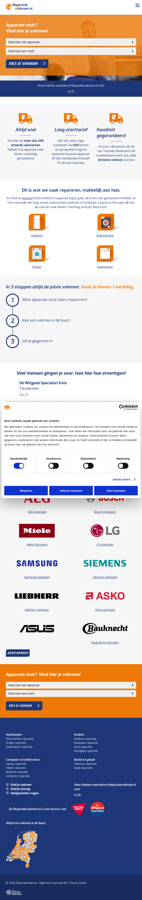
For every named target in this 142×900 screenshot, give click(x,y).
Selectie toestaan (71, 490)
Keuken (79, 735)
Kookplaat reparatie (86, 743)
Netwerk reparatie (17, 772)
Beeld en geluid (84, 760)
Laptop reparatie (16, 764)
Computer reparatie (18, 776)
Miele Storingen (37, 545)
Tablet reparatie (16, 768)
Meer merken (17, 653)
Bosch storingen (105, 512)
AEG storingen (37, 512)
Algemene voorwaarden (53, 883)
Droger (37, 257)
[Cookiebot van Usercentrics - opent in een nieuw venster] (122, 407)
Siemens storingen (105, 577)
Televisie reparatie (85, 764)
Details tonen (121, 479)
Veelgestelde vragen (24, 793)
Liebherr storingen (37, 610)
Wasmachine (105, 226)
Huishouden (14, 735)
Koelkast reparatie (85, 739)
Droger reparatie (16, 743)
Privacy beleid (77, 883)
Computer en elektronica (23, 760)
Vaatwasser (105, 257)
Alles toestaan (116, 490)
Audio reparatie (83, 768)
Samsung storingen (37, 577)
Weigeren (26, 490)
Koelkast (37, 226)
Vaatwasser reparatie (19, 747)
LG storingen (105, 545)
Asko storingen (105, 610)
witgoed (27, 198)
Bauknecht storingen (105, 643)
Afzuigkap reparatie (86, 751)
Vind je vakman (20, 785)
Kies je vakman (23, 63)
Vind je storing (20, 789)
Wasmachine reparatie (19, 739)
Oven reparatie (83, 747)
